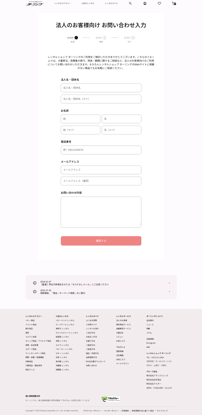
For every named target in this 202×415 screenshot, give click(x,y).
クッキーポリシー (111, 410)
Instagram (151, 342)
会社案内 (150, 320)
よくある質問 (91, 320)
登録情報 (120, 351)
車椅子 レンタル (62, 328)
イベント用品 (30, 324)
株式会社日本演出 (153, 379)
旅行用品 (29, 328)
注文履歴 (120, 355)
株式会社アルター (153, 383)
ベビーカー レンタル (64, 349)
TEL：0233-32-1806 (155, 357)
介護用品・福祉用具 (33, 365)
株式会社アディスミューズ (157, 375)
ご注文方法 (90, 332)
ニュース (150, 324)
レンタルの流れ (92, 328)
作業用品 (29, 361)
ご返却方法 (90, 345)
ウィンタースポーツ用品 (35, 353)
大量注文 (120, 332)
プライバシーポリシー (92, 410)
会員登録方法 (91, 357)
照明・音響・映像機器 (34, 357)
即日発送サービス (123, 324)
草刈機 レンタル (62, 361)
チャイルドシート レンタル (67, 332)
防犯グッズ (30, 369)
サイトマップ (162, 410)
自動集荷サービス (123, 328)
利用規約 (125, 410)
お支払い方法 (91, 336)
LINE (148, 347)
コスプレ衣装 (30, 336)
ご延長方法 (90, 349)
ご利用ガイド (91, 324)
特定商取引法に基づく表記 (143, 410)
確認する (101, 240)
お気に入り (120, 340)
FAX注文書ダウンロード (96, 361)
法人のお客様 (121, 320)
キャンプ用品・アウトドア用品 (38, 340)
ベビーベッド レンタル (65, 320)
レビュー (120, 336)
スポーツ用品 (30, 349)
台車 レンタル (61, 357)
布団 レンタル (61, 340)
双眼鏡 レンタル (62, 369)
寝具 (27, 332)
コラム (149, 332)
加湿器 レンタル (62, 336)
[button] (174, 3)
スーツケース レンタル (65, 324)
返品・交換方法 (92, 353)
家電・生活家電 (31, 345)
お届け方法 (90, 340)
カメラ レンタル (62, 345)
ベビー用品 (30, 320)
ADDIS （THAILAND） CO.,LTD (159, 387)
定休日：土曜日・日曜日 (156, 365)
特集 (148, 328)
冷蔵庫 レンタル (62, 365)
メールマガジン (122, 363)
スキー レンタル (62, 353)
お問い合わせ (91, 365)
